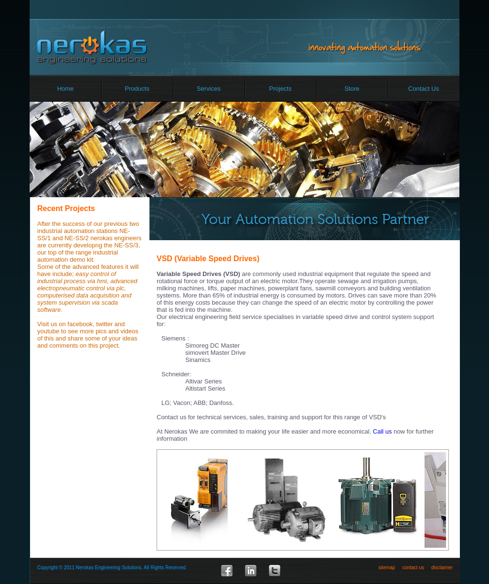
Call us (382, 431)
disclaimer (442, 567)
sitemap (386, 567)
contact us (413, 567)
